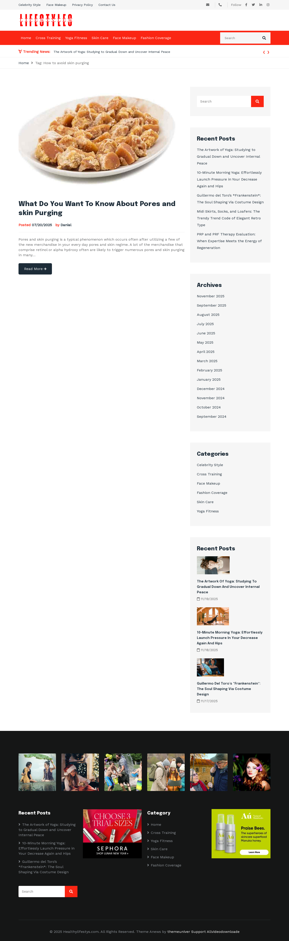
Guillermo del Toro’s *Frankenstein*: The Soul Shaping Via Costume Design (229, 689)
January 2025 (209, 379)
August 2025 (208, 314)
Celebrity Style (30, 5)
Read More (35, 269)
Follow (236, 5)
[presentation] (264, 51)
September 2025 (211, 305)
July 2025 (205, 324)
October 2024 (209, 407)
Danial (66, 225)
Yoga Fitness (76, 38)
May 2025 (205, 342)
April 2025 (205, 352)
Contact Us (106, 5)
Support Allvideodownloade (215, 931)
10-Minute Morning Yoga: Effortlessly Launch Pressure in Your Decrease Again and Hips (229, 179)
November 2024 (211, 398)
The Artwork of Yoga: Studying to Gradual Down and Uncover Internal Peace (112, 52)
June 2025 (206, 333)
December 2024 (211, 389)
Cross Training (48, 38)
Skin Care (100, 38)
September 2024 (211, 416)
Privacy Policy (82, 5)
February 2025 (209, 370)
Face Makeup (56, 5)
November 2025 (210, 296)
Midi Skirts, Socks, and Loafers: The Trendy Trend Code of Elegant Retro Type (229, 218)
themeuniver (178, 931)
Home (26, 38)
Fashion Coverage (156, 38)
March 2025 (207, 361)
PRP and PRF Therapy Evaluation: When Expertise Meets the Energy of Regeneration (229, 241)
